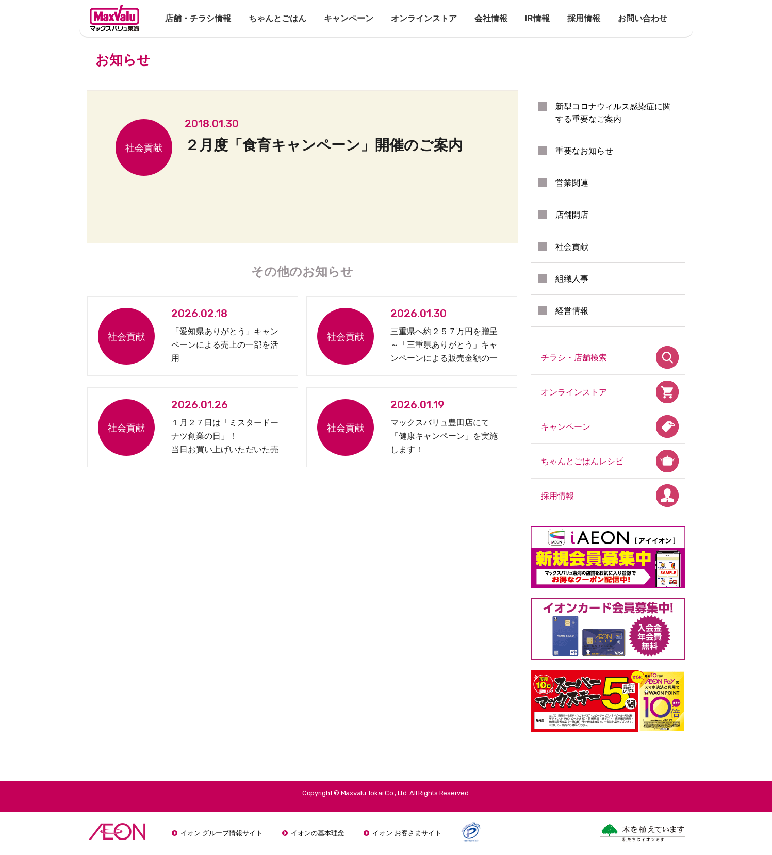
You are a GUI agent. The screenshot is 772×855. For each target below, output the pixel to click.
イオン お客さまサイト (406, 833)
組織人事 (571, 278)
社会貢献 (571, 246)
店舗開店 (571, 214)
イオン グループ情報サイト (221, 833)
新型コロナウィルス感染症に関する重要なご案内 (613, 112)
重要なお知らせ (584, 150)
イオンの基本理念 (317, 833)
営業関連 (571, 182)
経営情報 (571, 310)
